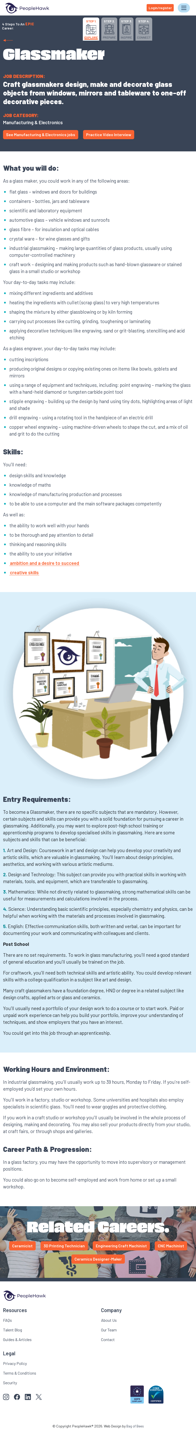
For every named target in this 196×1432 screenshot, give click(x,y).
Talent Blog (12, 1329)
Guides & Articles (17, 1338)
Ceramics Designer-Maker (98, 1258)
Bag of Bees (135, 1425)
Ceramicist (22, 1245)
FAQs (7, 1319)
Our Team (109, 1329)
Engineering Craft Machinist (121, 1245)
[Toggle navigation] (184, 7)
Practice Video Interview (108, 134)
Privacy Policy (15, 1362)
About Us (109, 1319)
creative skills (24, 572)
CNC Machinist (171, 1245)
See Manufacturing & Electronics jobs (40, 134)
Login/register (160, 7)
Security (10, 1382)
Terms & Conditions (19, 1372)
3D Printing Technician (64, 1245)
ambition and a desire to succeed (44, 563)
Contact (108, 1338)
